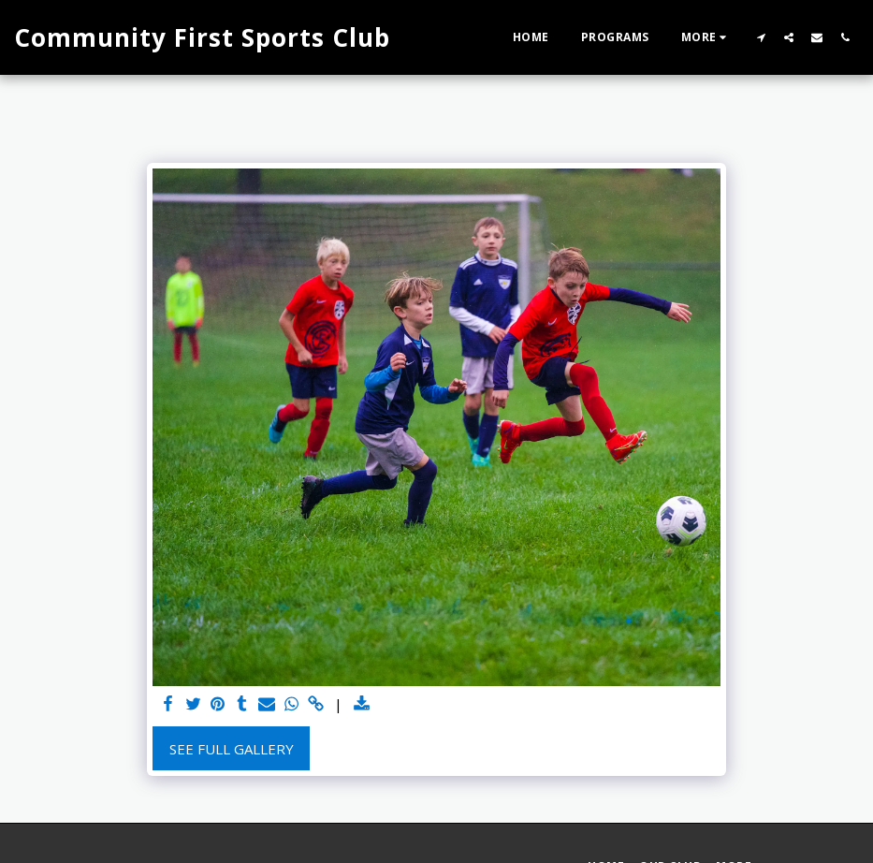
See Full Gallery (231, 748)
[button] (761, 37)
